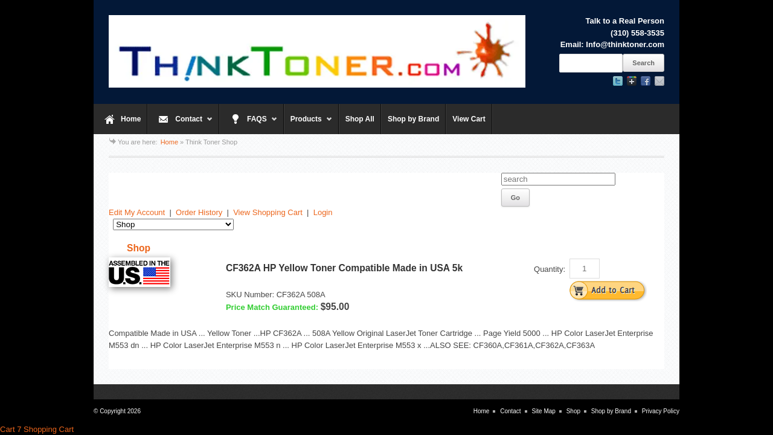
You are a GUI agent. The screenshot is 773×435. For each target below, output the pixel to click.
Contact (180, 124)
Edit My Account (137, 212)
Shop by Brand (413, 119)
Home (131, 119)
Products (308, 124)
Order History (199, 212)
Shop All (359, 119)
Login (323, 212)
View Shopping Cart (268, 212)
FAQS (248, 124)
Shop (573, 411)
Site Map (543, 411)
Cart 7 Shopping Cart (37, 429)
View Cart (468, 119)
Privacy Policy (660, 411)
